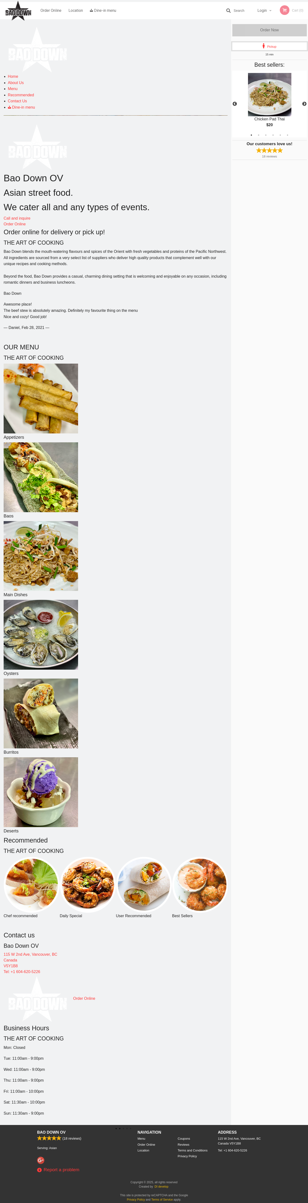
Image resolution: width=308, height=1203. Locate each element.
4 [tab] (273, 135)
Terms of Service (162, 1199)
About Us (16, 83)
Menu (13, 89)
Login (262, 10)
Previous (234, 104)
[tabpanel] (270, 104)
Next (304, 104)
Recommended (21, 95)
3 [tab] (265, 135)
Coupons (184, 1138)
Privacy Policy (187, 1156)
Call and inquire (17, 218)
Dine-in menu (103, 10)
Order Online (50, 10)
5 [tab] (280, 135)
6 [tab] (287, 135)
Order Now (269, 30)
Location (75, 10)
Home (13, 76)
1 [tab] (251, 135)
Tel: (232, 1150)
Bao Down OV (51, 1132)
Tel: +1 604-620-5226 (22, 972)
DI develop (161, 1186)
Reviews (183, 1144)
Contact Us (17, 101)
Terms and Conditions (193, 1150)
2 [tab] (258, 135)
